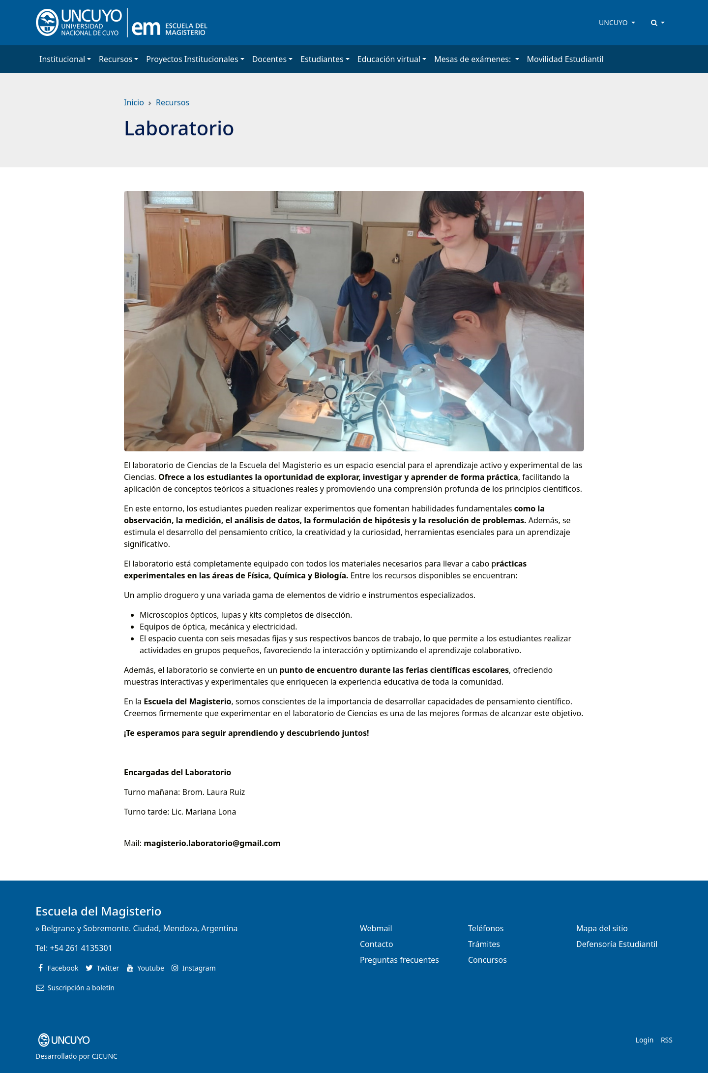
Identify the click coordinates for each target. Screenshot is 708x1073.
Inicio (134, 102)
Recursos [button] (115, 59)
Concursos (487, 959)
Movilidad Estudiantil (565, 59)
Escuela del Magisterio (98, 911)
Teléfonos (485, 928)
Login (645, 1039)
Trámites (484, 944)
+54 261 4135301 (81, 948)
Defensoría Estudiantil (616, 944)
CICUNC (105, 1056)
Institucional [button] (62, 59)
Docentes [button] (269, 59)
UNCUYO (614, 22)
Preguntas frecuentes (399, 959)
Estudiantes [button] (322, 59)
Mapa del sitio (602, 928)
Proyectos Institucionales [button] (192, 59)
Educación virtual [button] (388, 59)
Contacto (376, 944)
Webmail (376, 928)
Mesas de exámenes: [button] (473, 59)
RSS (667, 1039)
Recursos (172, 102)
